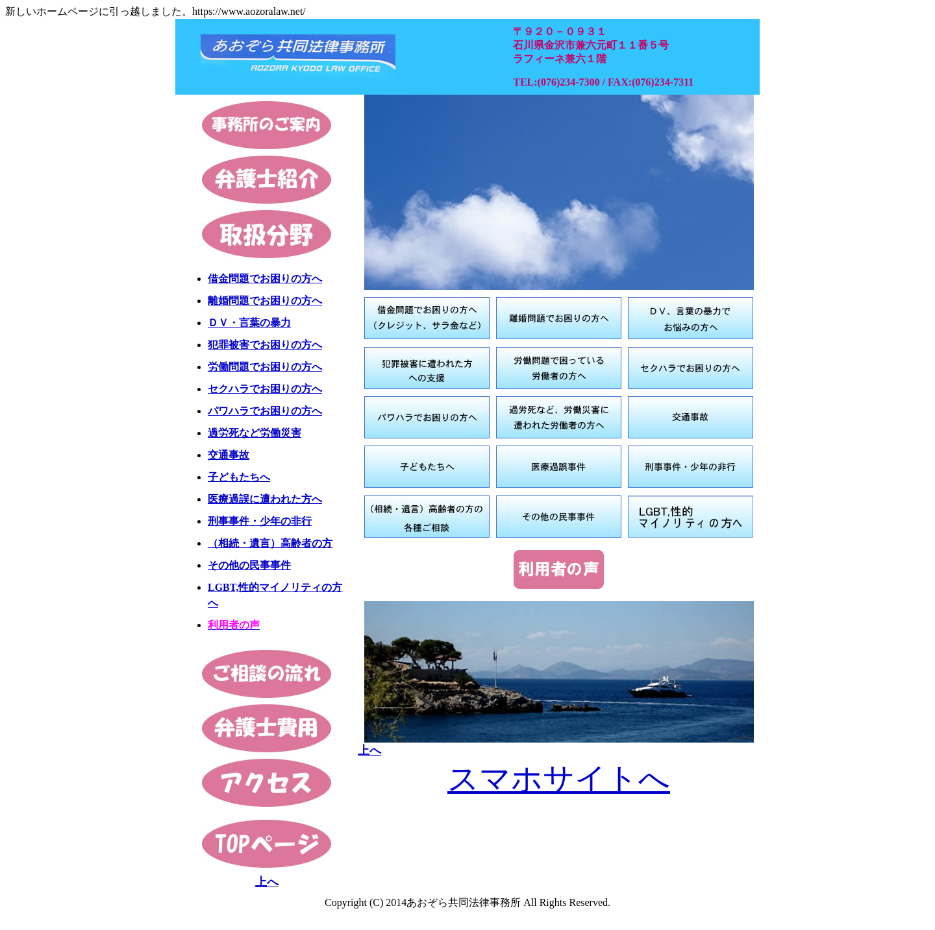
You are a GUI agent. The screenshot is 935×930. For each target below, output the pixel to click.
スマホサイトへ (558, 778)
